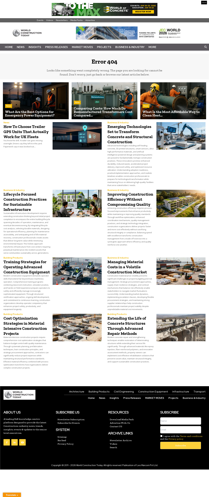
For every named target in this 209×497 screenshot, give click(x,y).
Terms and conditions (191, 463)
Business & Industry (130, 47)
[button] (205, 47)
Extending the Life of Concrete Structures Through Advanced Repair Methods (130, 350)
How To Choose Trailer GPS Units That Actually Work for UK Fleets (26, 136)
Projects (104, 47)
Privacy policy (175, 466)
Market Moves (82, 47)
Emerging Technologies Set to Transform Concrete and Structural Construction (130, 138)
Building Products (13, 270)
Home (9, 47)
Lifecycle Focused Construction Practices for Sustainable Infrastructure (23, 211)
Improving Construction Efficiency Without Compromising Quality (128, 211)
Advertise (90, 20)
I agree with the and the (181, 465)
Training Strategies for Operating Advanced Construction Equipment (26, 284)
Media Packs (76, 20)
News (21, 47)
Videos (49, 20)
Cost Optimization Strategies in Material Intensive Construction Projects (24, 350)
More (152, 47)
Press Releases (56, 47)
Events (40, 20)
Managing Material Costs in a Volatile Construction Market (129, 281)
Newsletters (62, 20)
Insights (35, 47)
